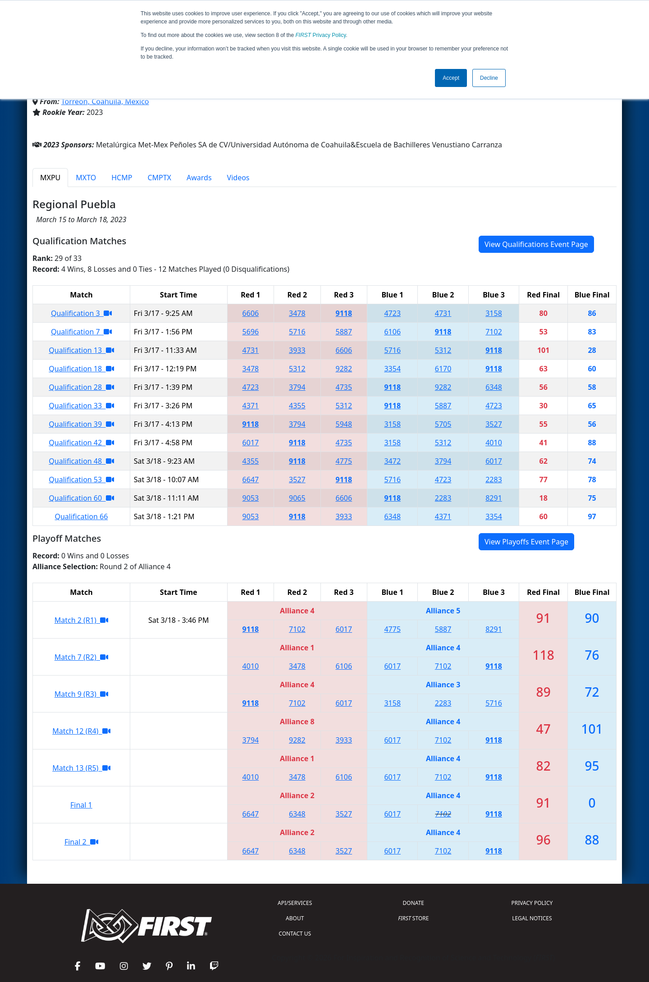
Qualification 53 (81, 479)
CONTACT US (295, 933)
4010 (493, 443)
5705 (443, 424)
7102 (493, 332)
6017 (250, 443)
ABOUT (295, 918)
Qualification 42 (81, 443)
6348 (493, 387)
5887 (344, 332)
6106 (392, 332)
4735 (344, 387)
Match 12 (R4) (81, 731)
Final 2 (81, 842)
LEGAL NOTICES (532, 918)
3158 (493, 313)
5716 (297, 332)
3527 (493, 424)
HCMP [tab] (121, 178)
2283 (493, 479)
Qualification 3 (81, 313)
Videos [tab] (238, 178)
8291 (493, 498)
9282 (344, 369)
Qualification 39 (81, 424)
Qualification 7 (81, 332)
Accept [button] (451, 78)
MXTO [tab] (86, 178)
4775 (344, 461)
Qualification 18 (81, 369)
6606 (250, 313)
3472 (392, 461)
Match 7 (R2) (81, 657)
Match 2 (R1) (81, 620)
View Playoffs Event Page (526, 542)
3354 (392, 369)
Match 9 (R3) (81, 694)
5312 (443, 350)
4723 (392, 313)
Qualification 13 (81, 350)
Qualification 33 (81, 406)
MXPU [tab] (50, 178)
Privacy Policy (321, 35)
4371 (250, 406)
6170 (443, 369)
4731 (443, 313)
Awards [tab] (199, 178)
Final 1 (81, 805)
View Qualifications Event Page (536, 244)
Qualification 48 (81, 461)
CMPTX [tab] (159, 178)
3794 (297, 387)
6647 (250, 479)
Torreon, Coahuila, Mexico (105, 101)
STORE (413, 918)
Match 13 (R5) (81, 768)
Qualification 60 (81, 498)
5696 (250, 332)
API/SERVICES (295, 903)
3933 (297, 350)
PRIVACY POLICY (532, 903)
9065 (297, 498)
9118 (344, 313)
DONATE (413, 903)
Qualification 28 (81, 387)
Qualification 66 (81, 516)
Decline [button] (489, 78)
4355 (297, 406)
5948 (344, 424)
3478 (297, 313)
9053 (250, 498)
